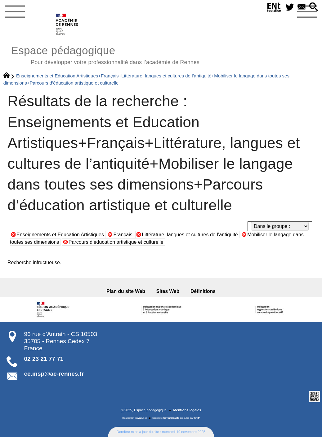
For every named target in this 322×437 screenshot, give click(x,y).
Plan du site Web (125, 291)
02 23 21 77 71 (44, 359)
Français (122, 234)
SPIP (197, 418)
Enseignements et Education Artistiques (60, 234)
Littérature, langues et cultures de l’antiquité (190, 234)
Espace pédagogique (105, 54)
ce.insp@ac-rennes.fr (54, 373)
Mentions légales (187, 410)
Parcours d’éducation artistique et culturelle (116, 242)
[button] (313, 7)
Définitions (203, 291)
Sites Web (168, 291)
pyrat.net (141, 418)
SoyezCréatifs (171, 418)
